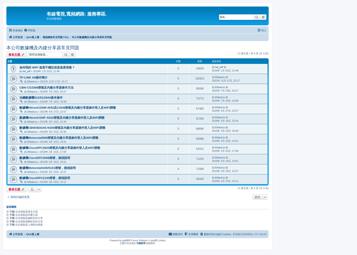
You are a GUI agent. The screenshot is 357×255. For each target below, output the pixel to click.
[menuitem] (30, 30)
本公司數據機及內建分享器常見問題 (42, 47)
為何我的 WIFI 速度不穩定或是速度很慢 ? (46, 67)
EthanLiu (32, 81)
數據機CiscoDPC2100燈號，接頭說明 (44, 178)
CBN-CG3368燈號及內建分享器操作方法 (46, 87)
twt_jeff (27, 71)
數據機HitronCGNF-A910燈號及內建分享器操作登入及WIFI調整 (62, 117)
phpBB (125, 240)
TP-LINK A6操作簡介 (33, 77)
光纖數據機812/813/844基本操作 (41, 97)
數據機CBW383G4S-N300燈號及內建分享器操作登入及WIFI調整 (62, 127)
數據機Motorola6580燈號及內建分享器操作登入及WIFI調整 (58, 137)
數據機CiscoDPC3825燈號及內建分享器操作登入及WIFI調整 (59, 148)
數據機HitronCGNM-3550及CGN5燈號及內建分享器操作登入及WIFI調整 (67, 107)
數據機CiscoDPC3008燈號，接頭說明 (44, 158)
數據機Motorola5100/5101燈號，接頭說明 (47, 168)
